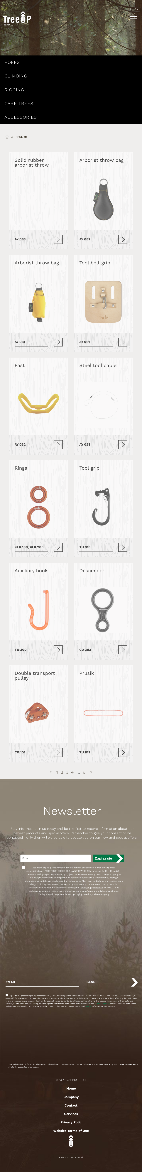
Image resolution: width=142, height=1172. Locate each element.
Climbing (16, 76)
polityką (77, 894)
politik (88, 1006)
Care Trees (18, 103)
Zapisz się (103, 858)
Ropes (12, 62)
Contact (71, 1105)
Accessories (20, 117)
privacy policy (103, 1004)
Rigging (14, 89)
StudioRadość (75, 1157)
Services (71, 1114)
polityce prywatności (92, 887)
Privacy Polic (71, 1122)
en (136, 9)
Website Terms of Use (71, 1131)
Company (71, 1097)
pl (131, 9)
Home (71, 1088)
